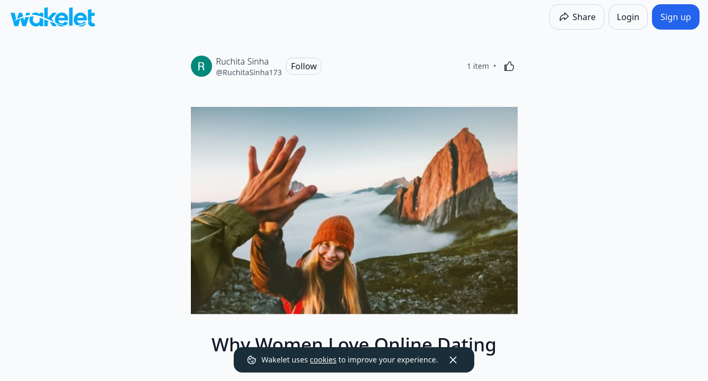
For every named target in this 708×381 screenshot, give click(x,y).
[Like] (509, 66)
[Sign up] (676, 17)
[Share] (576, 17)
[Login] (628, 17)
